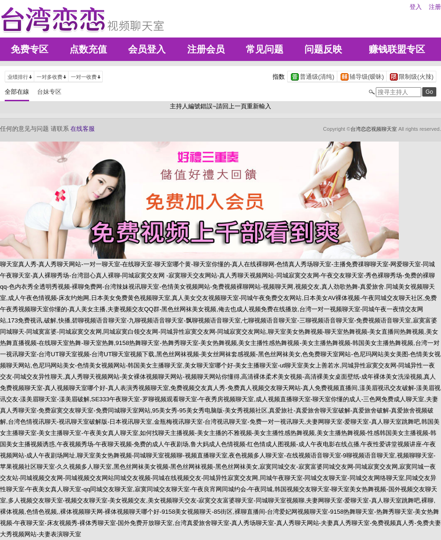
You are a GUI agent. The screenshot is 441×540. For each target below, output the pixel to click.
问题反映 (323, 49)
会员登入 (147, 49)
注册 (435, 6)
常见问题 (264, 49)
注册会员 (206, 49)
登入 (416, 6)
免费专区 (29, 49)
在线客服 (82, 128)
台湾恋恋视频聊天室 (373, 129)
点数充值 (88, 49)
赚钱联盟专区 (397, 49)
